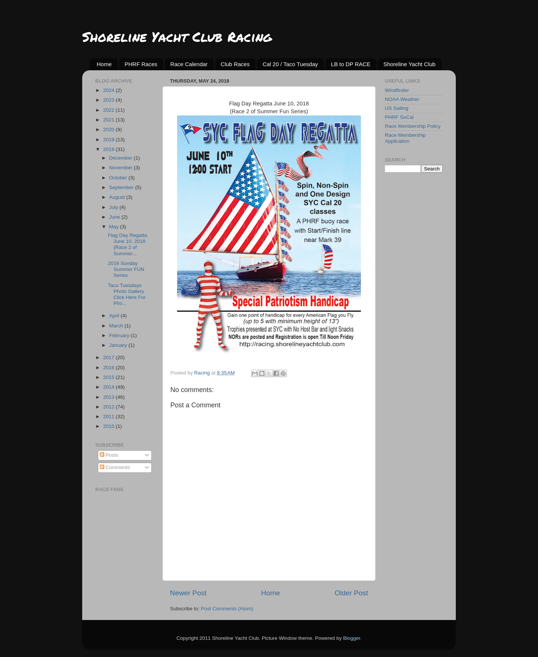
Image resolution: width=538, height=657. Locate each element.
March (116, 325)
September (122, 187)
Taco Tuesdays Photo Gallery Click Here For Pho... (127, 294)
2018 (109, 149)
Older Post (351, 593)
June (115, 217)
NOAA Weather (402, 99)
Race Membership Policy (412, 126)
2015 (109, 377)
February (120, 335)
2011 (109, 416)
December (121, 158)
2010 (109, 426)
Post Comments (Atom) (227, 608)
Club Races (235, 64)
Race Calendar (189, 64)
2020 (109, 129)
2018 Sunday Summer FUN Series (126, 269)
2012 (109, 407)
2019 (109, 139)
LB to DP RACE (351, 64)
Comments (115, 467)
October (119, 178)
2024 (109, 90)
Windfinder (397, 90)
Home (104, 64)
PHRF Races (141, 64)
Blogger (351, 638)
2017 (109, 357)
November (121, 167)
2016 (109, 367)
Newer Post (188, 593)
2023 (109, 100)
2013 (109, 397)
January (119, 345)
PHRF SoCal (399, 117)
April (115, 315)
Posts (109, 455)
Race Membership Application (405, 138)
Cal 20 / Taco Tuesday (290, 64)
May (114, 226)
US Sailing (396, 108)
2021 (109, 120)
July (114, 207)
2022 (109, 110)
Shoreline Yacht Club (409, 64)
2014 (109, 387)
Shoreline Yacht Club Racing (177, 36)
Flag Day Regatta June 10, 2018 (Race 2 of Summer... (127, 244)
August (117, 197)
